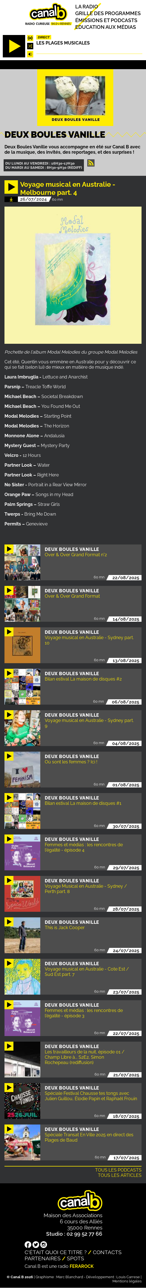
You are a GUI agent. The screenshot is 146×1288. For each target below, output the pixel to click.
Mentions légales (127, 1281)
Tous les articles (120, 1175)
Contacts (107, 1252)
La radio (86, 6)
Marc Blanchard (69, 1277)
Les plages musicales (63, 43)
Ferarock (82, 1266)
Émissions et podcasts (106, 20)
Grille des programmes (108, 13)
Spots (75, 1258)
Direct (44, 37)
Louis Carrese (128, 1277)
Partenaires (43, 1258)
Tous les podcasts (118, 1170)
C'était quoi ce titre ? (56, 1252)
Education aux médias (105, 27)
